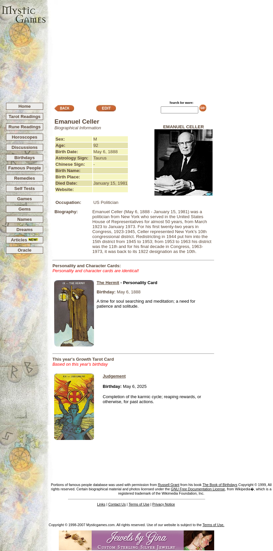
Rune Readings (24, 126)
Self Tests (24, 188)
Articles (25, 239)
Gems (24, 209)
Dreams (25, 229)
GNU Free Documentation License (198, 489)
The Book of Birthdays (220, 485)
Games (24, 198)
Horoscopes (24, 137)
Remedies (24, 178)
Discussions (25, 147)
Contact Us (117, 504)
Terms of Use (139, 504)
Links (101, 504)
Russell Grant (168, 485)
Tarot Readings (25, 116)
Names (24, 219)
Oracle (25, 250)
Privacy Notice (163, 504)
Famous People (24, 167)
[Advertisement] (159, 48)
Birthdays (24, 157)
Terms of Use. (214, 525)
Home (24, 106)
